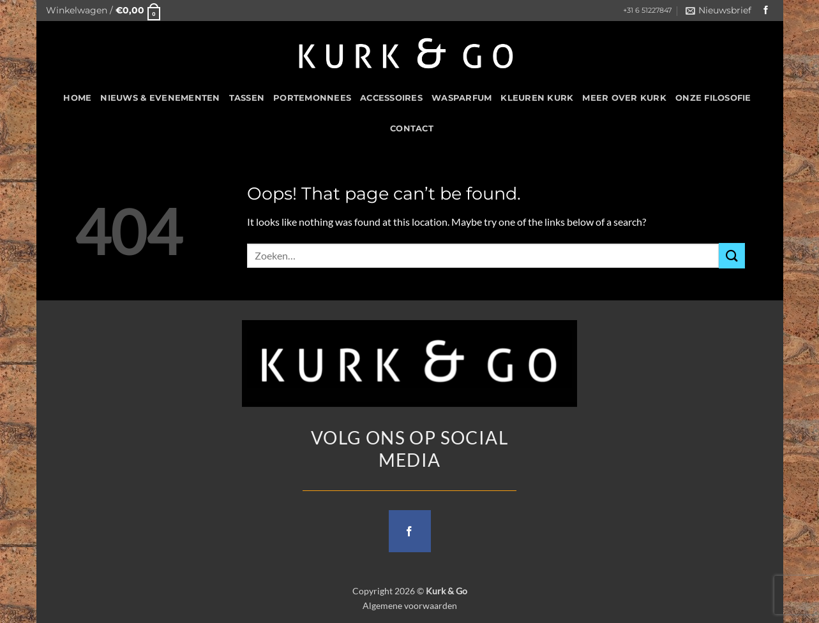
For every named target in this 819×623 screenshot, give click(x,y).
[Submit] (731, 255)
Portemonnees (312, 98)
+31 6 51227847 (647, 10)
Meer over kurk (624, 98)
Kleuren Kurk (536, 98)
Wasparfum (462, 98)
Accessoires (391, 98)
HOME (77, 98)
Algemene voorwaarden (410, 605)
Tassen (247, 98)
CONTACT (411, 128)
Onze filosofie (713, 98)
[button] (103, 10)
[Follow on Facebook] (766, 10)
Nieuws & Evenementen (160, 98)
